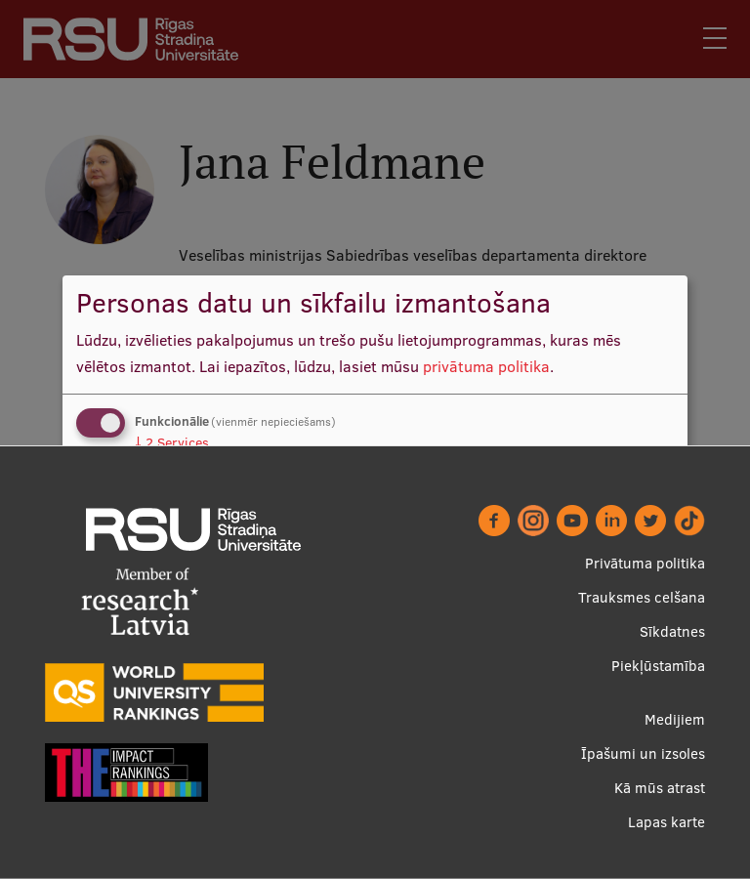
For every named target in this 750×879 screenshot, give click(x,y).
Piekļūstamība (658, 665)
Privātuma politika (645, 563)
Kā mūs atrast (659, 787)
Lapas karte (666, 822)
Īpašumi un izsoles (643, 753)
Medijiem (675, 719)
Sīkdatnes (672, 631)
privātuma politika (486, 366)
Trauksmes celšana (641, 597)
